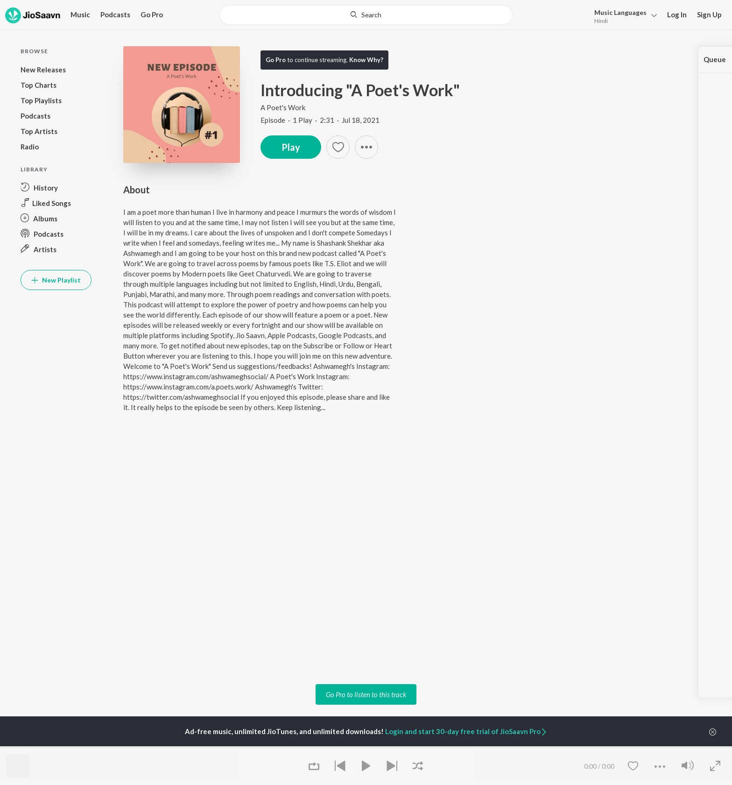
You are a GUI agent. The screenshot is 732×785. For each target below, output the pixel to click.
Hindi (601, 21)
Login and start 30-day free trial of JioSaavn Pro (466, 731)
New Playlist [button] (56, 280)
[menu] (623, 15)
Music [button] (80, 14)
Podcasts (115, 14)
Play (291, 147)
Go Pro (152, 14)
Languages (620, 12)
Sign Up (709, 14)
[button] (366, 147)
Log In (677, 14)
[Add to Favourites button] (338, 147)
